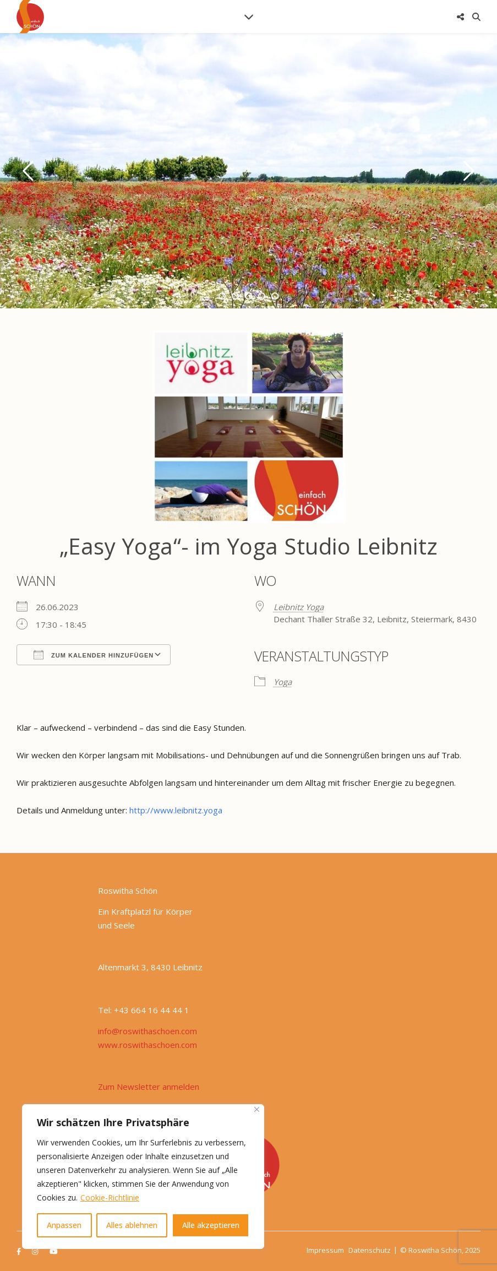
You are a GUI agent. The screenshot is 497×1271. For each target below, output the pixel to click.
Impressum (325, 1250)
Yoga (283, 681)
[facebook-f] (20, 1251)
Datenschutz (369, 1250)
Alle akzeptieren (210, 1225)
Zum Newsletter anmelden (148, 1086)
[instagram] (36, 1251)
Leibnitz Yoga (299, 606)
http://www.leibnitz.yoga (175, 810)
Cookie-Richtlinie (109, 1197)
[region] (143, 1176)
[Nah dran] (256, 1109)
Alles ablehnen (131, 1225)
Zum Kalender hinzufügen (94, 655)
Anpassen (64, 1225)
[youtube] (54, 1251)
